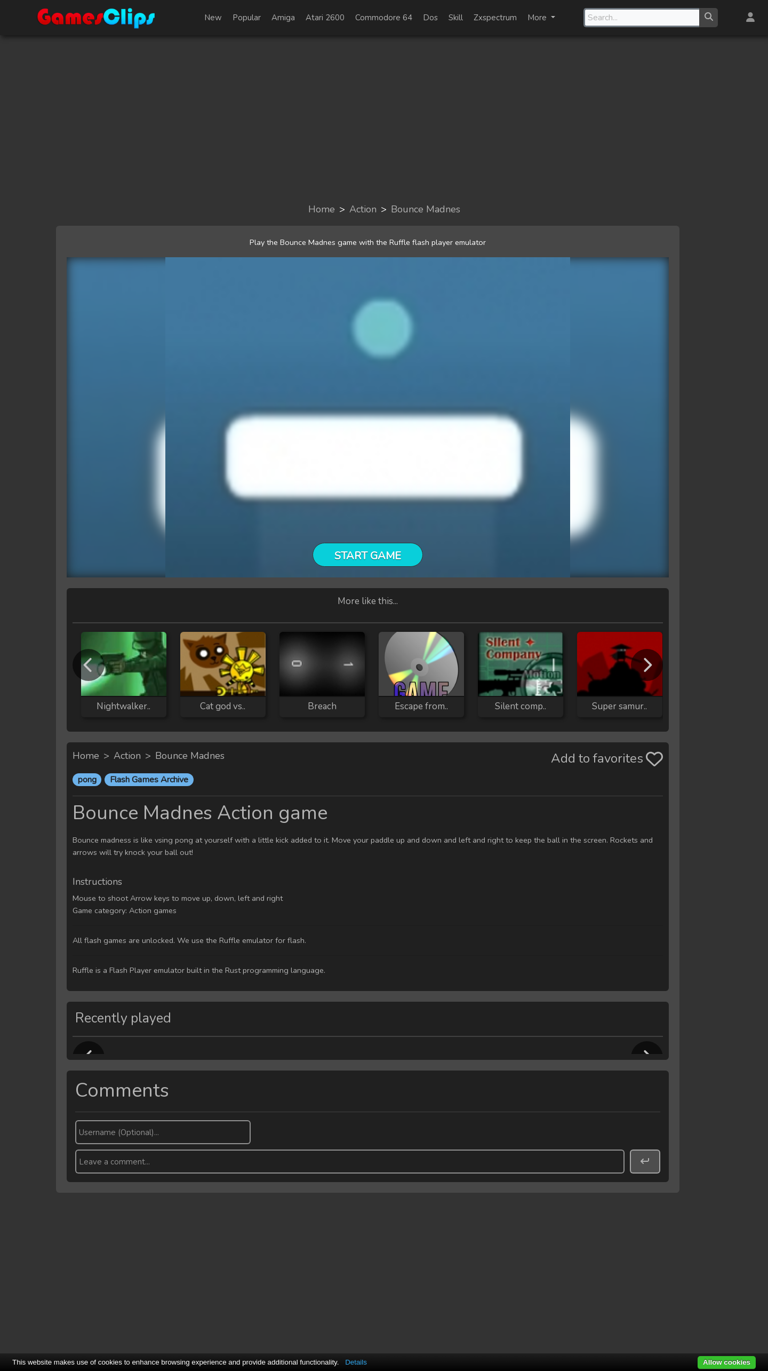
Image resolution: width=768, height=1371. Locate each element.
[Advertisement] (384, 118)
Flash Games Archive (149, 780)
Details (356, 1362)
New (213, 17)
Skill (456, 17)
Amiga (283, 17)
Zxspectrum (495, 17)
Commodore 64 (383, 17)
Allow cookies (726, 1362)
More (538, 17)
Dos (430, 17)
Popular (247, 17)
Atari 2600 (325, 17)
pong (87, 780)
